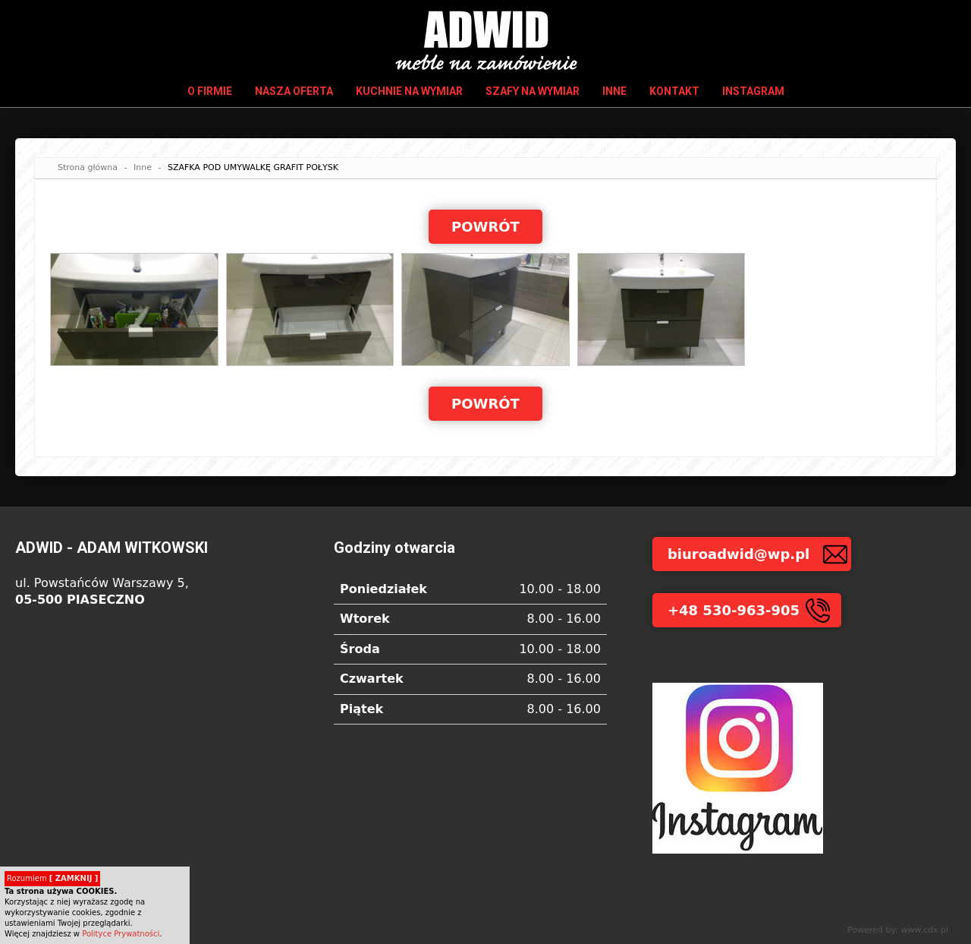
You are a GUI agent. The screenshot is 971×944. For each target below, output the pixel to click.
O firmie (209, 91)
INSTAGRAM (753, 91)
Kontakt (674, 91)
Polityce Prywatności (120, 934)
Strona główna (88, 167)
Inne (614, 91)
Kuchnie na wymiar (409, 91)
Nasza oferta (294, 91)
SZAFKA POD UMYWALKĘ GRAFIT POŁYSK (253, 167)
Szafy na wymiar (533, 91)
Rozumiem (52, 878)
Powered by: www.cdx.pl (897, 930)
